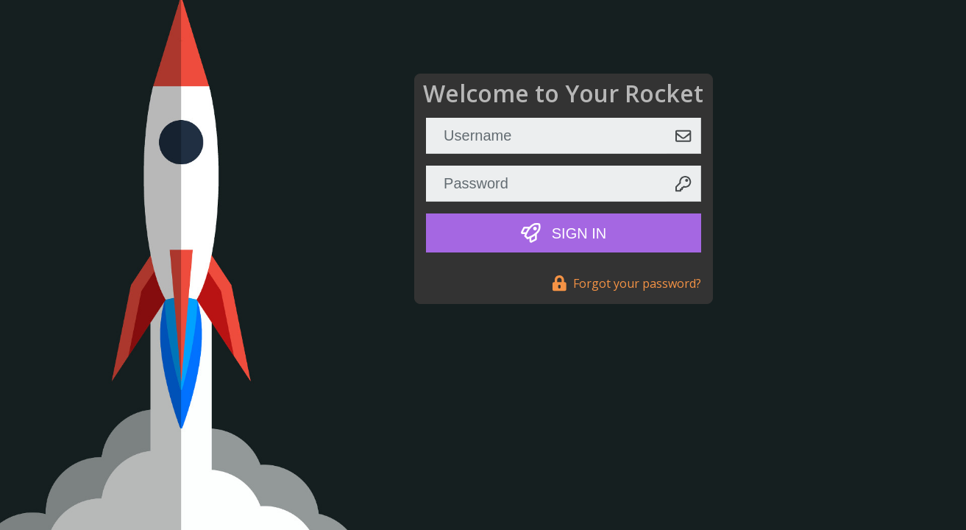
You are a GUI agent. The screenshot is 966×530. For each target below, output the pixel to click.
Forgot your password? (627, 283)
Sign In (564, 233)
